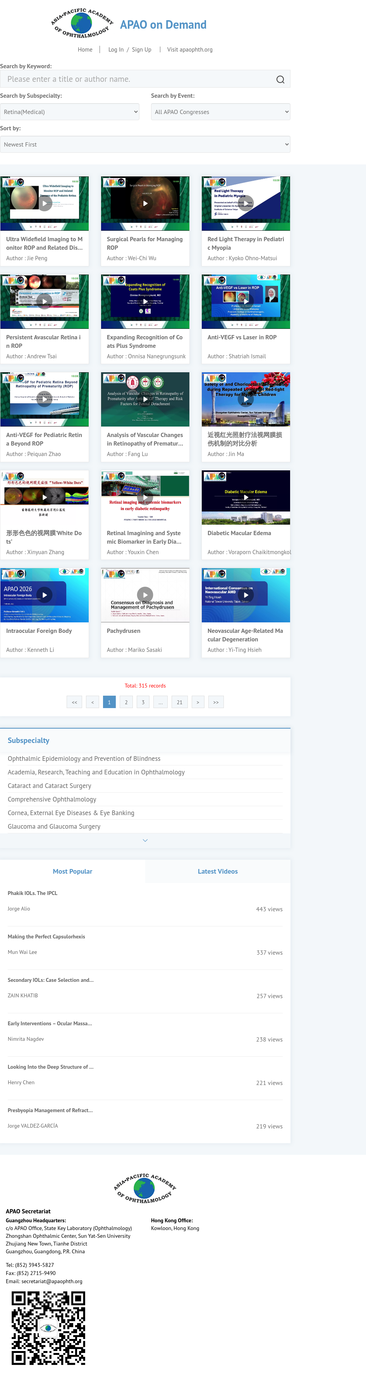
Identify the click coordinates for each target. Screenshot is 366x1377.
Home (85, 49)
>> (216, 702)
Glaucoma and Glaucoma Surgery (54, 826)
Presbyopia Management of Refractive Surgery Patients (51, 1110)
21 (179, 702)
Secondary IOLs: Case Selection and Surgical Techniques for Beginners (51, 979)
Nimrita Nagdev (26, 1038)
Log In (116, 49)
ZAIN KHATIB (23, 995)
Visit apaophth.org (190, 49)
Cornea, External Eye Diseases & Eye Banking (71, 813)
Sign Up (141, 49)
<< (74, 702)
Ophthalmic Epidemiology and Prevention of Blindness (84, 758)
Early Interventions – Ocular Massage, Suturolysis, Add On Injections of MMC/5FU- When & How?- (51, 1023)
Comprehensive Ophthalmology (52, 799)
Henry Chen (21, 1082)
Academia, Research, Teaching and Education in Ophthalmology (96, 772)
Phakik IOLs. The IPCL (32, 893)
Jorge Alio (19, 908)
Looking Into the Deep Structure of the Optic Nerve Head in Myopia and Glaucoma (51, 1066)
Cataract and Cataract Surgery (49, 785)
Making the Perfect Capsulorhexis (46, 936)
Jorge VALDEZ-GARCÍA (33, 1125)
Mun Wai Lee (22, 952)
